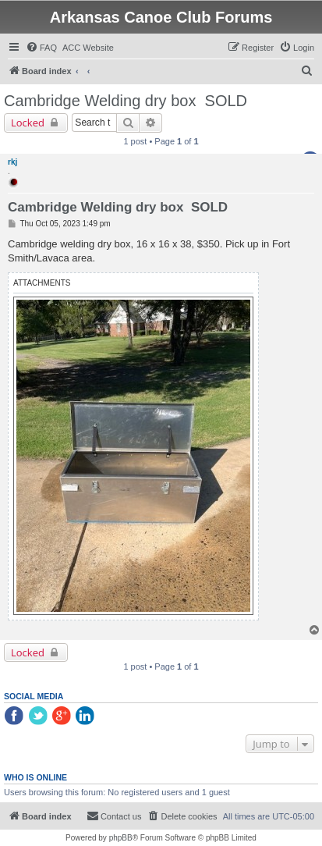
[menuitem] (41, 47)
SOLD (226, 100)
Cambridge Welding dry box (100, 100)
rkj (12, 162)
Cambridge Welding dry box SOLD (118, 207)
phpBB (121, 838)
